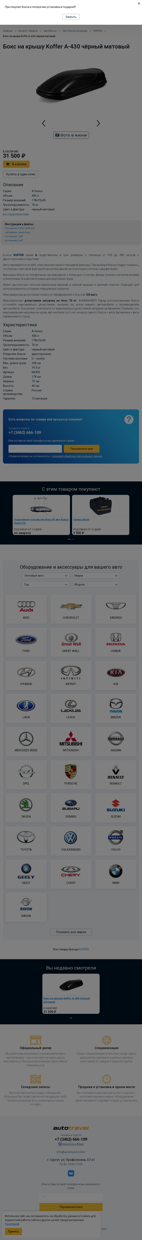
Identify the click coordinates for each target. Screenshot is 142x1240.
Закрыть (71, 16)
